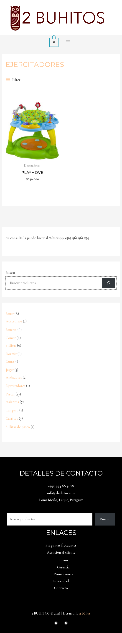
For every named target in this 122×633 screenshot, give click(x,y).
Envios (63, 560)
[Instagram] (56, 623)
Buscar (10, 272)
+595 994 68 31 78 (61, 486)
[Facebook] (66, 623)
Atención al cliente (61, 552)
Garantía (63, 567)
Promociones (63, 574)
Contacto (61, 588)
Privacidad (61, 581)
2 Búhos (85, 613)
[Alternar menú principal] (68, 42)
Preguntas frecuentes (61, 545)
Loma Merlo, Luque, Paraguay (61, 500)
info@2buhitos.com (61, 493)
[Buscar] (108, 283)
